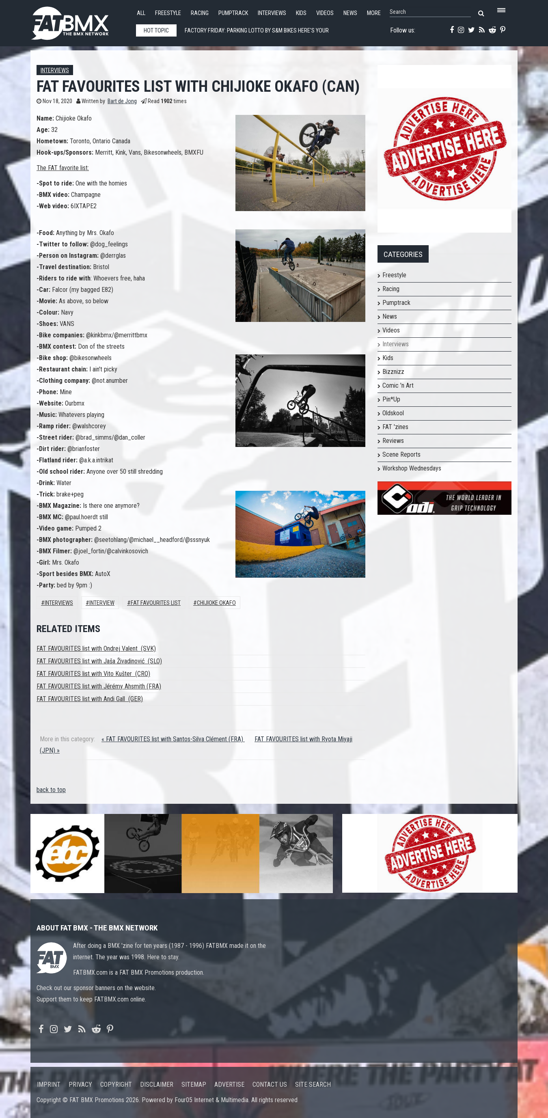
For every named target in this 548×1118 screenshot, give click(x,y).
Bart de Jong (122, 101)
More (374, 13)
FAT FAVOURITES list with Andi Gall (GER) (90, 699)
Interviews (272, 13)
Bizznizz (393, 372)
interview (101, 603)
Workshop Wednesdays (411, 468)
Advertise (229, 1084)
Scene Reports (401, 454)
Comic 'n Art (398, 385)
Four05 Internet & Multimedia (211, 1100)
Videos (325, 13)
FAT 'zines (395, 427)
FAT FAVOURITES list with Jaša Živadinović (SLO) (99, 661)
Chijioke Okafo (216, 603)
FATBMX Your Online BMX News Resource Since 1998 (79, 21)
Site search (313, 1084)
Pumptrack (233, 13)
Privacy (80, 1084)
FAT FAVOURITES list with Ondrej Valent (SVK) (96, 648)
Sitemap (193, 1084)
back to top (51, 790)
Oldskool (393, 413)
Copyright (116, 1084)
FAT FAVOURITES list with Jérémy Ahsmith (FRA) (99, 686)
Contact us (269, 1084)
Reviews (393, 441)
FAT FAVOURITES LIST (156, 603)
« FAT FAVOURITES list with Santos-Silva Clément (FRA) (173, 739)
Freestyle (168, 13)
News (350, 13)
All (141, 13)
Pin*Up (391, 399)
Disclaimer (156, 1084)
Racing (200, 13)
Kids (301, 13)
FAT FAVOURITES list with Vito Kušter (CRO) (93, 674)
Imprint (48, 1084)
